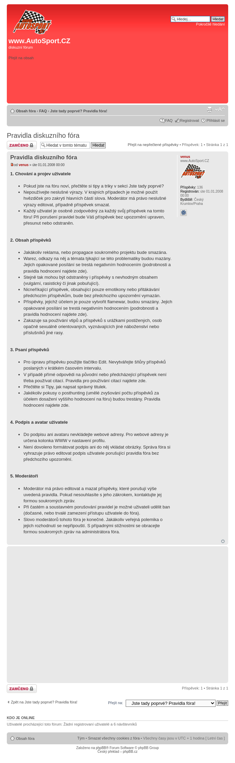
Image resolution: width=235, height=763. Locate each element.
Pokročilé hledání (210, 24)
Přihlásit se (215, 120)
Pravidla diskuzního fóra (43, 135)
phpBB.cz (130, 751)
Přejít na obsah (21, 58)
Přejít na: (115, 703)
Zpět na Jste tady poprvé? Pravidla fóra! (44, 702)
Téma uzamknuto (22, 145)
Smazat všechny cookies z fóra (114, 738)
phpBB (101, 748)
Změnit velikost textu (220, 110)
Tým (80, 738)
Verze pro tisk (209, 110)
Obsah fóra (26, 111)
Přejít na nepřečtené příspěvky (153, 145)
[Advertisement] (170, 67)
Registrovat (189, 120)
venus (24, 165)
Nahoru (223, 541)
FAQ (43, 111)
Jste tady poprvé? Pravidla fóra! (78, 111)
